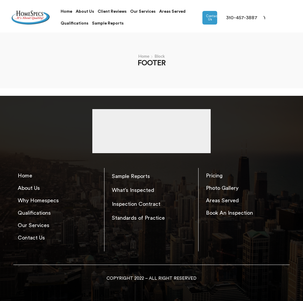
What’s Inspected (133, 190)
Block (160, 56)
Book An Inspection (229, 213)
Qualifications (74, 23)
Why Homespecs (38, 200)
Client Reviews (112, 11)
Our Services (143, 11)
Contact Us (211, 17)
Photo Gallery (222, 188)
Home (66, 11)
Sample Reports (108, 23)
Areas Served (172, 11)
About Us (85, 11)
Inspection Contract (136, 204)
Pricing (214, 175)
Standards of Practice (138, 218)
